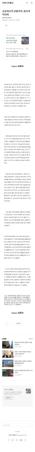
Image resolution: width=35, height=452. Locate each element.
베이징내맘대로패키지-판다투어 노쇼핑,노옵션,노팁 (11, 38)
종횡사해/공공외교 (7, 18)
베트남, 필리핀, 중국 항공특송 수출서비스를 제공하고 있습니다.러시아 (17, 55)
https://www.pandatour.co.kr (14, 35)
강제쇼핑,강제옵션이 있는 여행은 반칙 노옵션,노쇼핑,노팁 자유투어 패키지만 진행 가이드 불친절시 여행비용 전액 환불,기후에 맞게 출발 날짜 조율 (11, 42)
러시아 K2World (12, 51)
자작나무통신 (7, 2)
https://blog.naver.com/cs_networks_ (15, 48)
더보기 (31, 339)
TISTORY (17, 432)
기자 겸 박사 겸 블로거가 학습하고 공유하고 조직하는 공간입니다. (13, 393)
